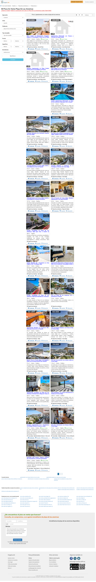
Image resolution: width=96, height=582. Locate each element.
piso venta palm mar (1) (25, 504)
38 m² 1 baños (38, 237)
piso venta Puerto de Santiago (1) (83, 504)
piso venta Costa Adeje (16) (44, 496)
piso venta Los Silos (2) (81, 499)
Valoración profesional (33, 563)
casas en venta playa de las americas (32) (85, 488)
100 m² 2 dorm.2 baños (38, 140)
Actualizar (12, 59)
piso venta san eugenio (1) (7, 506)
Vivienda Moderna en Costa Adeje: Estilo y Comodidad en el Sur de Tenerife (38, 166)
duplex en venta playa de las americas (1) (66, 489)
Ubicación (44, 49)
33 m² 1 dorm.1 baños (62, 269)
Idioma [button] (10, 566)
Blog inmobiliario (52, 559)
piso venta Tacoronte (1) (25, 506)
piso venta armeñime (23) (25, 496)
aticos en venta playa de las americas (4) (66, 488)
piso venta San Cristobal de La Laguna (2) (28, 501)
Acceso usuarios (89, 2)
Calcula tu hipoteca (53, 563)
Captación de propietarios (33, 561)
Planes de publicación (33, 568)
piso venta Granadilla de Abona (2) (65, 499)
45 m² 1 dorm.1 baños (38, 399)
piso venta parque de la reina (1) (45, 504)
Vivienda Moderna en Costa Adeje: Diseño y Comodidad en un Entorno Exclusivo (38, 198)
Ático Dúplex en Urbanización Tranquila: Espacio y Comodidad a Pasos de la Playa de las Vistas (38, 37)
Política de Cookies (12, 565)
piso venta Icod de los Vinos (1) (64, 503)
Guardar (38, 49)
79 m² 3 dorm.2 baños (38, 432)
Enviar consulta (17, 539)
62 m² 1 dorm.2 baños (38, 269)
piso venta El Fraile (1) (43, 503)
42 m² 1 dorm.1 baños (38, 75)
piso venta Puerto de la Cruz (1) (64, 504)
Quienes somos (11, 558)
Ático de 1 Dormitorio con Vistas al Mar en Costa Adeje (62, 425)
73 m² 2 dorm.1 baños (62, 302)
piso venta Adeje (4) (80, 498)
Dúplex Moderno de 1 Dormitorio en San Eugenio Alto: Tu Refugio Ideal (38, 263)
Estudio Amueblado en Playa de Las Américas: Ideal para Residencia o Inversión (38, 296)
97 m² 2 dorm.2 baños (38, 172)
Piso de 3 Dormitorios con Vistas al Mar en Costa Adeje (62, 360)
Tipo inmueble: (6, 33)
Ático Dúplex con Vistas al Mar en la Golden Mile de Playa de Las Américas (62, 69)
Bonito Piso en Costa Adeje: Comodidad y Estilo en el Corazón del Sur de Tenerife (38, 360)
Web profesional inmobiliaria (34, 565)
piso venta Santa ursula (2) (63, 501)
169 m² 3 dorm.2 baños (62, 399)
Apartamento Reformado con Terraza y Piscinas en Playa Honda (62, 36)
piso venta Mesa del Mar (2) (7, 501)
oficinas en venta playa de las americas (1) (10, 491)
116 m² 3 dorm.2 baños (62, 367)
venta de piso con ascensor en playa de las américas (38, 478)
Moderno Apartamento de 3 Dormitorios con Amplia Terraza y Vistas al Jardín (38, 425)
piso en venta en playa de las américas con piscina (12, 478)
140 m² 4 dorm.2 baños (38, 43)
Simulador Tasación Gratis (76, 1)
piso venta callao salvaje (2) (44, 499)
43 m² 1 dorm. (62, 43)
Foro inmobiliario (52, 561)
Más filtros (13, 56)
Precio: (4, 38)
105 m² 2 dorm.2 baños (62, 140)
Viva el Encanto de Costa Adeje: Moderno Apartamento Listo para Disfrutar (62, 198)
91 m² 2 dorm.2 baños (62, 75)
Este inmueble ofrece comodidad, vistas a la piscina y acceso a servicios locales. (62, 300)
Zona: (3, 20)
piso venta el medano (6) (63, 498)
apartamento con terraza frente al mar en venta (29, 477)
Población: (5, 26)
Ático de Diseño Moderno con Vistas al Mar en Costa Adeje (62, 328)
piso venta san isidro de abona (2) (46, 501)
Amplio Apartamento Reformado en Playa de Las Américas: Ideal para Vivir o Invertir (62, 101)
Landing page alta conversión (34, 566)
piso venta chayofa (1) (24, 503)
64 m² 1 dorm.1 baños (62, 107)
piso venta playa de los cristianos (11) (9, 498)
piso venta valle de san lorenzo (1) (46, 506)
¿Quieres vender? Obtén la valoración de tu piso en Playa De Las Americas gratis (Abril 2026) (26, 10)
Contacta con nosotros (12, 559)
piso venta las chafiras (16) (63, 496)
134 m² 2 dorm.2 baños (62, 334)
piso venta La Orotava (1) (81, 503)
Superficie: (5, 44)
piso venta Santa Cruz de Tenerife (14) (84, 496)
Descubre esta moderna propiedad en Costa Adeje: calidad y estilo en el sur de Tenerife (62, 134)
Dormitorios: (5, 49)
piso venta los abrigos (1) (7, 504)
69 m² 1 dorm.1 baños (62, 205)
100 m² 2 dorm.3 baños (38, 464)
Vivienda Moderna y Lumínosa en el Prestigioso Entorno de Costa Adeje (62, 166)
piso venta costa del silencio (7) (26, 498)
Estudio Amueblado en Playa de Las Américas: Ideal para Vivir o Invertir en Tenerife (38, 232)
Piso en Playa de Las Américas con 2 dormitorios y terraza (62, 296)
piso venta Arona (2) (24, 499)
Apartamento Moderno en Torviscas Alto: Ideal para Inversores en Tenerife (38, 328)
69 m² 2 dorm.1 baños (38, 334)
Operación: (5, 15)
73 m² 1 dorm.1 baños (62, 432)
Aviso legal (10, 561)
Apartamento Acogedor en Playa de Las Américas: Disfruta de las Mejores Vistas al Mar (38, 394)
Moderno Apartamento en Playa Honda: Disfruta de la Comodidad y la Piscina (38, 69)
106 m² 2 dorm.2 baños (62, 172)
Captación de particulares (33, 559)
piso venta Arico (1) (80, 501)
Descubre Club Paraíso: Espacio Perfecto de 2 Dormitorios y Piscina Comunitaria (38, 458)
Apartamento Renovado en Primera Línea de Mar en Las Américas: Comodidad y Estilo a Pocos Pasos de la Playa (62, 264)
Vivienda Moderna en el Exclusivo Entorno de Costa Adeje (38, 134)
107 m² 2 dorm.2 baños (38, 205)
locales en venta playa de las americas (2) (84, 489)
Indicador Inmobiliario (53, 565)
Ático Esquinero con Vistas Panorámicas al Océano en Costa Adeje (62, 393)
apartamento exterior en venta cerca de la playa (56, 477)
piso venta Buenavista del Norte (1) (9, 503)
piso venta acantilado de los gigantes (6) (47, 498)
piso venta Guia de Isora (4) (7, 499)
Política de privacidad (12, 563)
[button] (33, 6)
